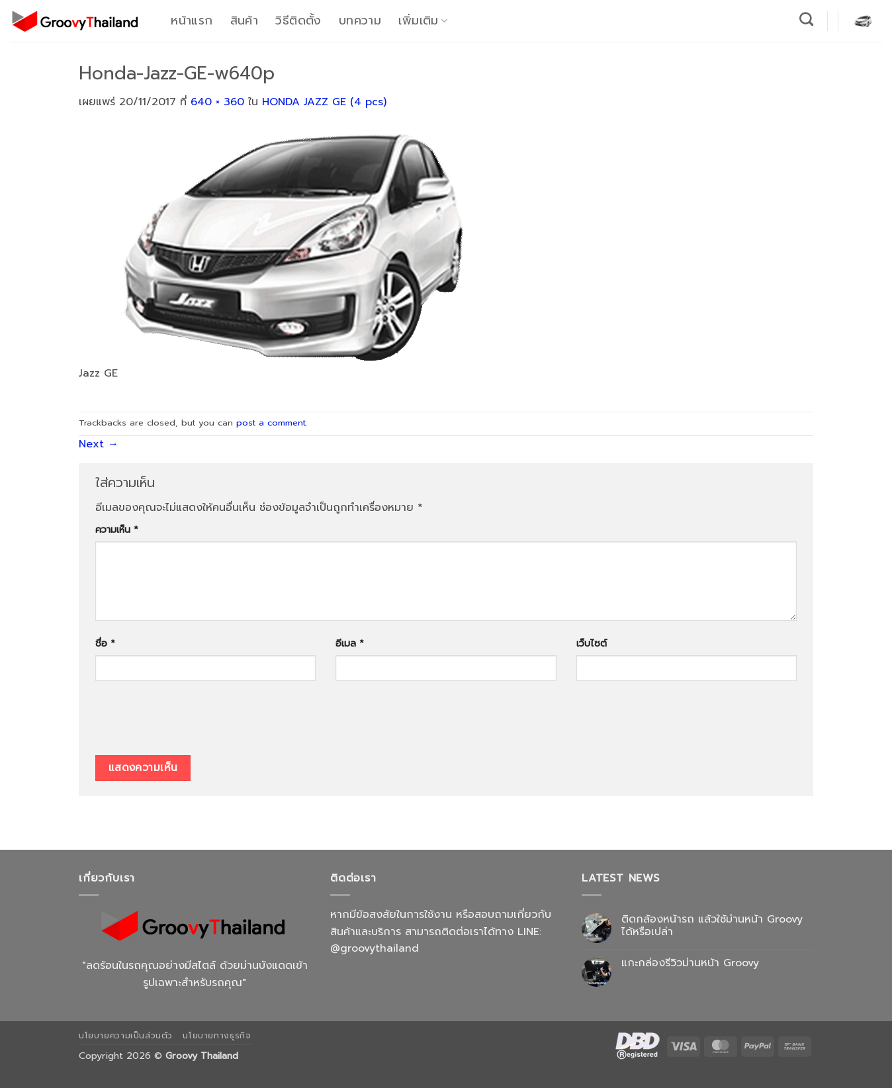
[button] (863, 20)
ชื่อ (105, 643)
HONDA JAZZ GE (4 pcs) (324, 102)
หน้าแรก (191, 20)
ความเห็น (116, 529)
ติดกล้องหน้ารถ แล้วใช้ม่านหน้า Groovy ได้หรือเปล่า (712, 925)
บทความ (360, 20)
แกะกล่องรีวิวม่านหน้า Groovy (690, 963)
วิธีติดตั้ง (298, 20)
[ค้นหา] (807, 19)
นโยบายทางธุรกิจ (217, 1036)
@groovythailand (374, 948)
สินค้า (244, 20)
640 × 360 (217, 102)
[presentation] (195, 722)
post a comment (271, 422)
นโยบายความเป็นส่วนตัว (126, 1036)
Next (98, 444)
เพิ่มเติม (422, 20)
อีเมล (349, 643)
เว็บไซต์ (591, 643)
